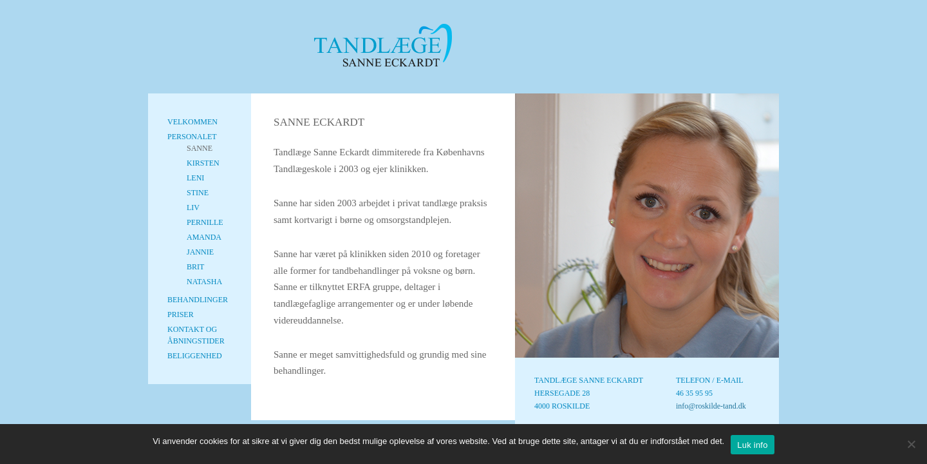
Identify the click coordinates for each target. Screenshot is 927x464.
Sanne (199, 148)
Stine (198, 192)
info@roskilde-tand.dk (711, 406)
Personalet (192, 136)
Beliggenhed (194, 355)
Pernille (205, 222)
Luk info (752, 445)
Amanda (204, 237)
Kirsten (203, 163)
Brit (195, 266)
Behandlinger (197, 299)
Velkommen (192, 121)
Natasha (204, 281)
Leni (195, 177)
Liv (193, 207)
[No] (910, 444)
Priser (180, 314)
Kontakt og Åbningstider (196, 335)
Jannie (200, 251)
